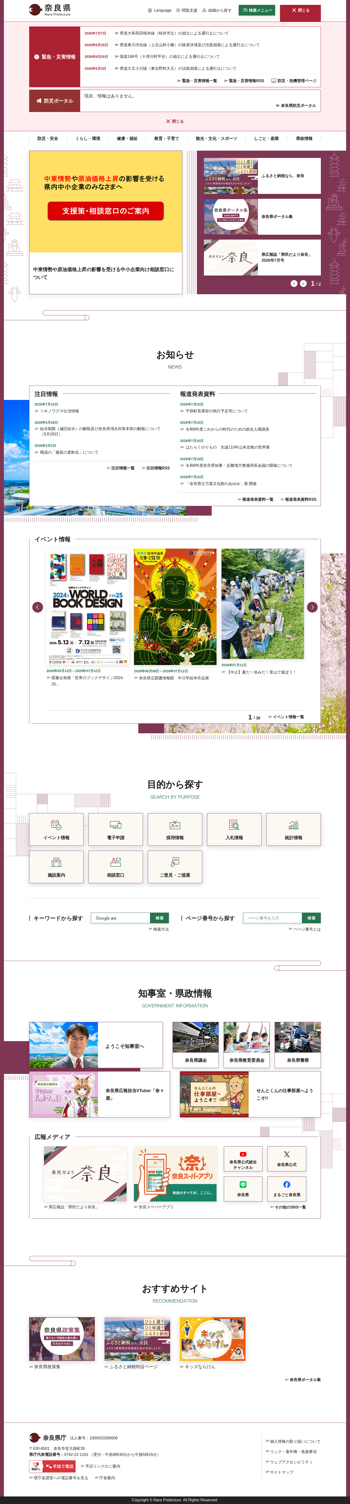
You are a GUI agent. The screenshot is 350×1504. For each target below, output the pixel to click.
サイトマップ (281, 1472)
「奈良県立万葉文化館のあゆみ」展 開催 (221, 484)
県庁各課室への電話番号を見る (61, 1478)
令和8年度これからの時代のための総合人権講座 (228, 429)
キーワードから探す (58, 918)
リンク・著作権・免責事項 (293, 1452)
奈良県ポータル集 (277, 217)
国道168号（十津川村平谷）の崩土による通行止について (170, 56)
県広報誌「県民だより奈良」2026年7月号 (287, 257)
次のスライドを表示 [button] (303, 283)
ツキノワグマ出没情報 (59, 411)
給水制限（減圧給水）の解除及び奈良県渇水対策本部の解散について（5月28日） (100, 431)
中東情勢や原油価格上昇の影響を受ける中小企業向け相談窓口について (103, 273)
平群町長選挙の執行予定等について (217, 411)
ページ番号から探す (210, 918)
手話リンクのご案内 (102, 1466)
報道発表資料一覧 (257, 499)
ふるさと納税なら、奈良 (283, 176)
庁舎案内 (107, 1478)
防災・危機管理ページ (297, 81)
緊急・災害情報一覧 (199, 81)
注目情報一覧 (123, 468)
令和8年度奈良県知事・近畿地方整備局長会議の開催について (239, 465)
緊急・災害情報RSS (246, 81)
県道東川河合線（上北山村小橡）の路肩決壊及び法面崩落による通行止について (190, 45)
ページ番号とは (307, 929)
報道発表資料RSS (300, 499)
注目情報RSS (158, 468)
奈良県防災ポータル (298, 106)
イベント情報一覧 (288, 717)
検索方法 (161, 929)
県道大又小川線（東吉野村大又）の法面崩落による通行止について (178, 68)
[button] (159, 10)
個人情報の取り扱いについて (295, 1441)
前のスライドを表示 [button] (294, 283)
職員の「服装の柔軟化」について (69, 452)
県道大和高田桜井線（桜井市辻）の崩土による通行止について (174, 33)
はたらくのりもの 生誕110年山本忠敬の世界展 (228, 447)
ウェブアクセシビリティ (291, 1462)
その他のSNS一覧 (290, 1207)
